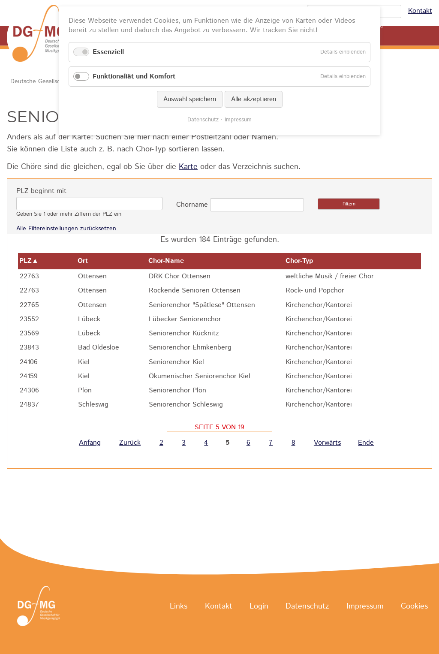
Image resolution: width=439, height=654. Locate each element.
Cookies (414, 606)
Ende (366, 443)
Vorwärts (327, 443)
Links (178, 606)
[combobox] (257, 204)
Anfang (90, 443)
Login (259, 606)
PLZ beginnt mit (41, 191)
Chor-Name (170, 261)
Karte (188, 166)
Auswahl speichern (189, 99)
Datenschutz (307, 606)
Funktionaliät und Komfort (134, 76)
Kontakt (420, 11)
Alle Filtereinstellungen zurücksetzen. (67, 228)
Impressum (365, 606)
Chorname (192, 205)
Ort (87, 261)
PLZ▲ (29, 261)
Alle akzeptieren (253, 99)
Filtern (349, 204)
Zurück (130, 443)
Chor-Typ (304, 261)
